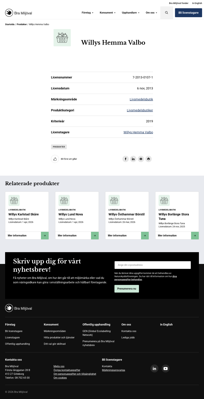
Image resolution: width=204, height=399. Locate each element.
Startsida (10, 24)
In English (197, 3)
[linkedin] (154, 368)
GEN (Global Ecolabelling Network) (97, 333)
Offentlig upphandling (17, 343)
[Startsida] (18, 12)
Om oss (151, 12)
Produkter (22, 24)
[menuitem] (178, 3)
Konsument (108, 12)
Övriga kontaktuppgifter (67, 370)
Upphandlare (130, 12)
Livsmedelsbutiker (140, 110)
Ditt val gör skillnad (55, 343)
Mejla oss (59, 366)
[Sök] (166, 12)
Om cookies (60, 377)
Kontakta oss (128, 331)
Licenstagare (12, 337)
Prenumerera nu (126, 288)
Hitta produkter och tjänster (59, 337)
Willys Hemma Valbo (138, 132)
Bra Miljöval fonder (178, 3)
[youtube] (166, 368)
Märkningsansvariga (113, 370)
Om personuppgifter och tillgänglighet (75, 373)
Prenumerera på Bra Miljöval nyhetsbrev (98, 343)
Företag (87, 12)
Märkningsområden (55, 331)
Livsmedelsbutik (141, 99)
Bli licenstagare (188, 12)
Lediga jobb (128, 337)
